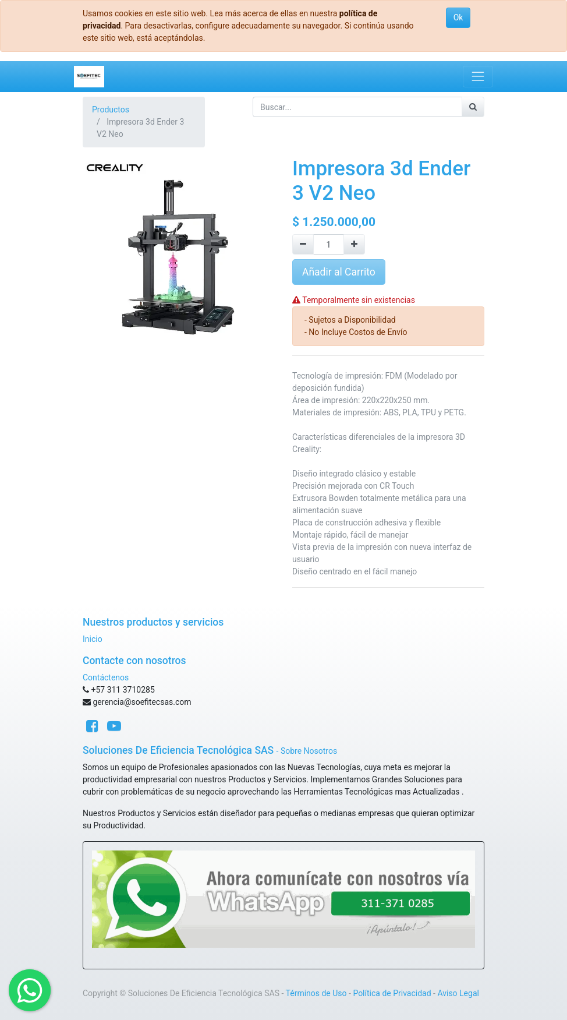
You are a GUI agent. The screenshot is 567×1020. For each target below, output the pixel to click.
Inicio (92, 639)
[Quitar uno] (303, 244)
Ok (458, 17)
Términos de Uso (316, 993)
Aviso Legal (458, 993)
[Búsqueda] (473, 107)
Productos (110, 109)
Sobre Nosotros (309, 751)
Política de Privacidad (392, 993)
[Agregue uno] (354, 244)
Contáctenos (106, 677)
